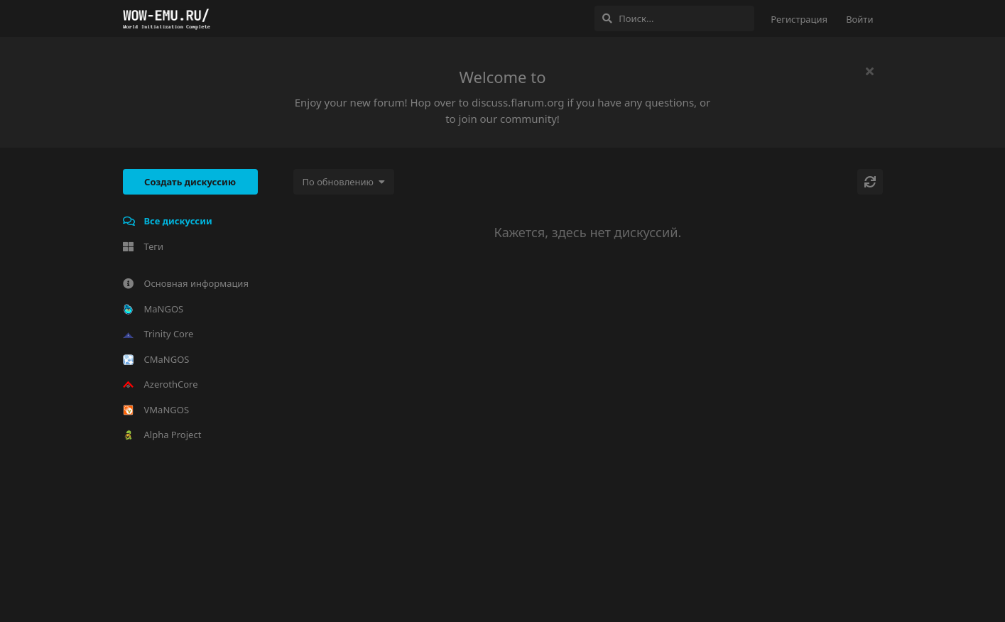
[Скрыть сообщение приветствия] (870, 71)
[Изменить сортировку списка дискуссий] (343, 182)
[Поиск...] (674, 18)
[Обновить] (870, 182)
